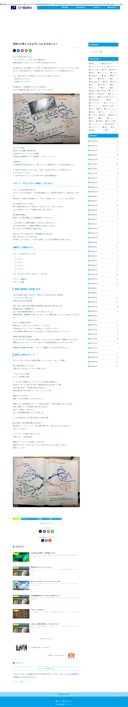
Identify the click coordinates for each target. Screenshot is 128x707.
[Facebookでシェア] (18, 50)
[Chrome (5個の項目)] (114, 82)
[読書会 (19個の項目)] (95, 64)
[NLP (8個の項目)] (104, 70)
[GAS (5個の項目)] (106, 82)
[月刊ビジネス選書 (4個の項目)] (110, 106)
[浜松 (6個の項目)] (105, 76)
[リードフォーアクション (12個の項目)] (98, 67)
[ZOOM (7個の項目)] (93, 73)
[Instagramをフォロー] (46, 540)
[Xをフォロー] (42, 540)
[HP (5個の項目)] (114, 79)
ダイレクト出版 (45, 518)
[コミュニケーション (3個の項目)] (97, 124)
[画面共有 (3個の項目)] (103, 115)
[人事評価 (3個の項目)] (100, 121)
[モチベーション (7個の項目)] (103, 73)
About (58, 701)
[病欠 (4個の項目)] (113, 88)
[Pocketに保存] (26, 50)
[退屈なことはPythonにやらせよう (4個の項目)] (107, 97)
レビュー (16, 518)
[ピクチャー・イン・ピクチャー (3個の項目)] (108, 112)
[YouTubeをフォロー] (50, 540)
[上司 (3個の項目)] (114, 127)
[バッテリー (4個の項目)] (113, 91)
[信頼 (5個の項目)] (114, 85)
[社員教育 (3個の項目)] (96, 130)
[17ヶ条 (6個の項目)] (114, 73)
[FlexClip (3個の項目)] (93, 112)
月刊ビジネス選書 (56, 518)
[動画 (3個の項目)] (101, 118)
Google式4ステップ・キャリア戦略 (30, 518)
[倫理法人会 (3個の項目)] (113, 115)
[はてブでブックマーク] (22, 50)
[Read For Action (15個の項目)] (109, 64)
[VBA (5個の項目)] (93, 85)
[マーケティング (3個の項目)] (95, 127)
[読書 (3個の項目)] (92, 121)
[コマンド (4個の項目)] (94, 88)
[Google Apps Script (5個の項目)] (95, 82)
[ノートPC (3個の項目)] (93, 115)
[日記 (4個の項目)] (104, 88)
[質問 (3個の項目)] (93, 118)
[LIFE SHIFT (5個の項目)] (103, 85)
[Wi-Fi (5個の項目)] (114, 76)
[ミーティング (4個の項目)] (95, 106)
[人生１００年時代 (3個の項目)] (111, 121)
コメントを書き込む (46, 668)
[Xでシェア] (14, 50)
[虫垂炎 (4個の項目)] (92, 91)
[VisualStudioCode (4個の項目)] (97, 100)
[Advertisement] (64, 24)
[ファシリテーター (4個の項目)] (111, 103)
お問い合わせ (67, 701)
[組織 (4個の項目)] (99, 109)
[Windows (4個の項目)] (102, 94)
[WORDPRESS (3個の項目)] (111, 124)
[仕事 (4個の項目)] (92, 109)
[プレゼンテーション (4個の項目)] (111, 109)
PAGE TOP (64, 695)
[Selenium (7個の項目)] (113, 70)
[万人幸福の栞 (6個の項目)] (95, 76)
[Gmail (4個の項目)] (92, 97)
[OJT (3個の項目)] (111, 130)
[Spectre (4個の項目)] (93, 94)
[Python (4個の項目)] (112, 100)
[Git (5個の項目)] (93, 79)
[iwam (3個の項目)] (106, 127)
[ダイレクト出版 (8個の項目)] (95, 70)
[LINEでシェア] (30, 50)
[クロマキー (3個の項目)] (112, 118)
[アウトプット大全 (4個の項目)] (96, 103)
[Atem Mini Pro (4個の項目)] (102, 91)
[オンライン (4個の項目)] (113, 94)
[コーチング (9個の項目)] (112, 67)
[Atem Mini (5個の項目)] (103, 79)
